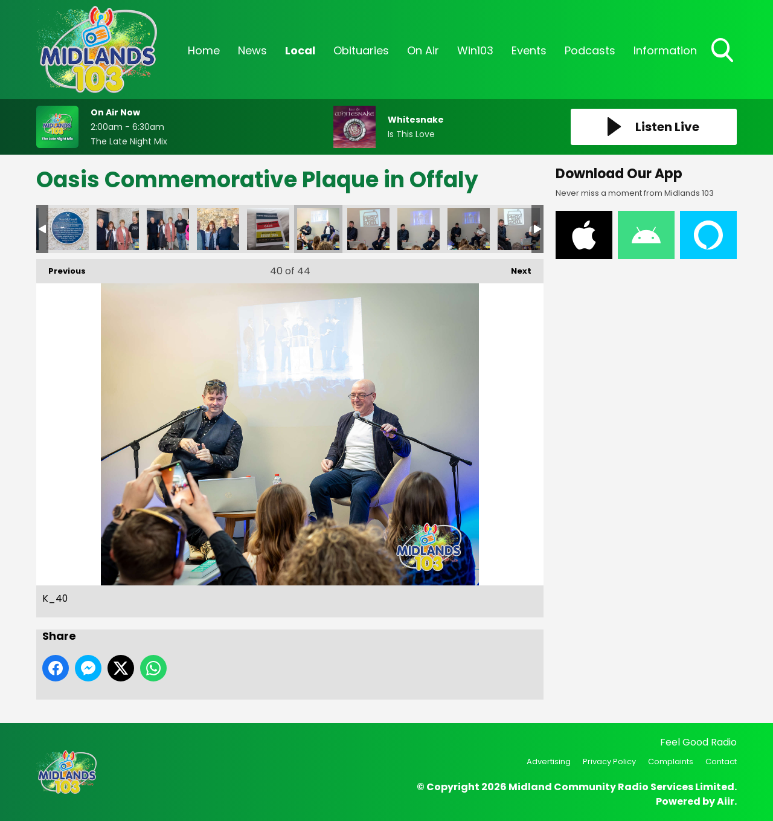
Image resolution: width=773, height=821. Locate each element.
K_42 (418, 229)
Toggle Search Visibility (723, 51)
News (252, 50)
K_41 (368, 229)
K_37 (168, 229)
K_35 (68, 229)
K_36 (118, 229)
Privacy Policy (609, 761)
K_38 (218, 229)
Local (300, 50)
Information (665, 50)
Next (515, 268)
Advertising (549, 761)
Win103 (475, 50)
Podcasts (590, 50)
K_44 (519, 229)
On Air (423, 50)
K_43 (468, 229)
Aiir (725, 801)
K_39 (268, 229)
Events (529, 50)
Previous (61, 268)
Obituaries (361, 50)
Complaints (670, 761)
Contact (721, 761)
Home (204, 50)
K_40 (318, 229)
